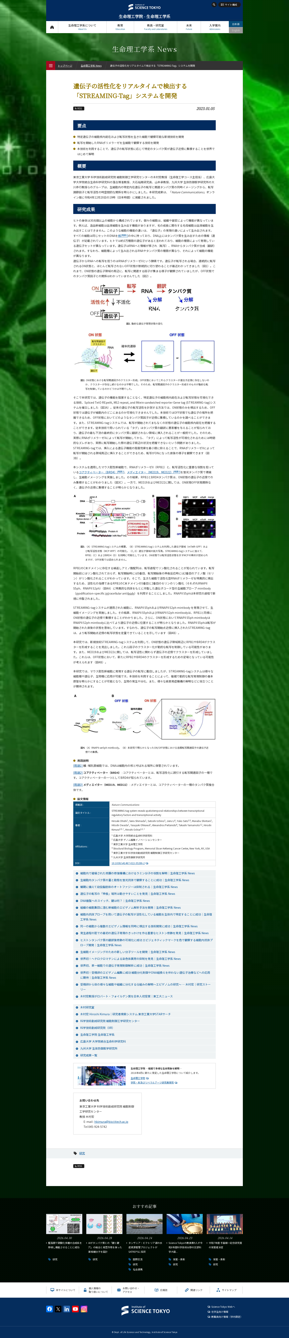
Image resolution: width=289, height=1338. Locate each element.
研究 (82, 1153)
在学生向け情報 (219, 1311)
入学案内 (215, 27)
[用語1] (78, 766)
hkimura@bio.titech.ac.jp (111, 1122)
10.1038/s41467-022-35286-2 (130, 863)
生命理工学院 (138, 1078)
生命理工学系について (82, 27)
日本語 (235, 24)
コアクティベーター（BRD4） (101, 472)
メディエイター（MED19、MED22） (153, 472)
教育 (120, 27)
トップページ (52, 27)
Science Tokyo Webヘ (223, 1306)
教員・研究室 (155, 27)
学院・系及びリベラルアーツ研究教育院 (152, 1082)
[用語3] (78, 785)
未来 (189, 27)
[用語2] (78, 773)
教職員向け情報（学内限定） (227, 1316)
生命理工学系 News (91, 65)
